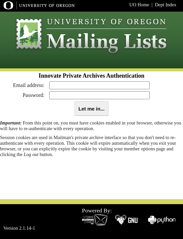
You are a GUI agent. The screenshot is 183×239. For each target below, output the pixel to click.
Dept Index (165, 4)
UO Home (139, 4)
